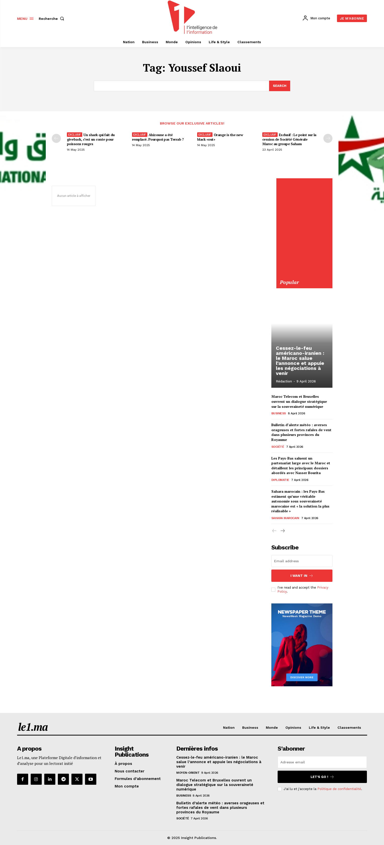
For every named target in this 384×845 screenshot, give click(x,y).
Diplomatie (280, 480)
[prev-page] (56, 138)
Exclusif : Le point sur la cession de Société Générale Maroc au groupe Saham (289, 139)
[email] (301, 561)
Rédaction (284, 381)
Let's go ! (322, 776)
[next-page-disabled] (327, 138)
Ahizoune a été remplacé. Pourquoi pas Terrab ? (158, 137)
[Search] (279, 86)
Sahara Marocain (285, 518)
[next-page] (282, 531)
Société (277, 446)
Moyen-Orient (187, 772)
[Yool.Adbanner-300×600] (304, 276)
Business (278, 413)
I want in (301, 575)
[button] (52, 18)
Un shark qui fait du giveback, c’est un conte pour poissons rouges (91, 139)
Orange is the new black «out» (220, 137)
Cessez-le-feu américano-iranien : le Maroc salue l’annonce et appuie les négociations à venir (300, 360)
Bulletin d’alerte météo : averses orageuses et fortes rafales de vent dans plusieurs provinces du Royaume (301, 432)
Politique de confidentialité (339, 789)
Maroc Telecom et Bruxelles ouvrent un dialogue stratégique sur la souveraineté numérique (299, 401)
